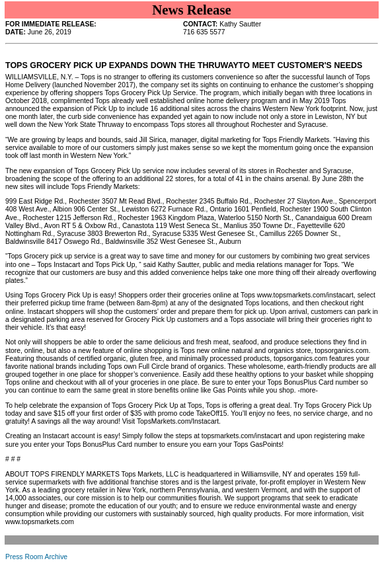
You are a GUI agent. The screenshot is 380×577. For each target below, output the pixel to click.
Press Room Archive (36, 556)
